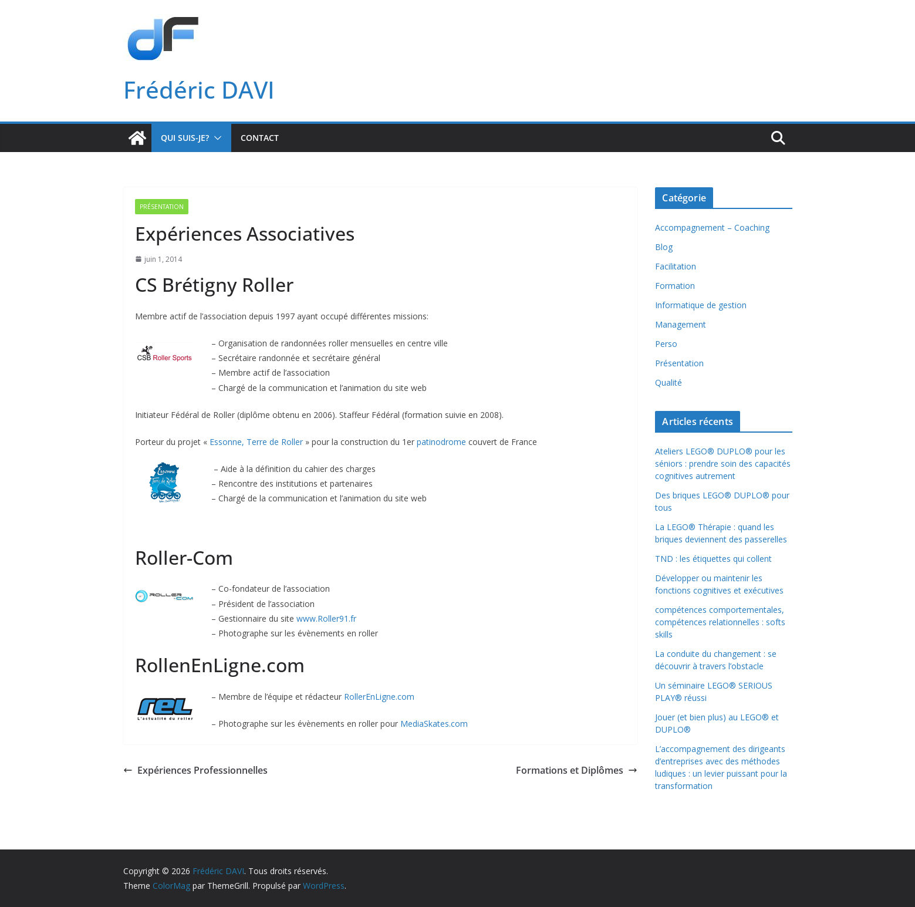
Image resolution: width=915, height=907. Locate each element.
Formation (675, 285)
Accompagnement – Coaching (712, 227)
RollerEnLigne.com (379, 696)
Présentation (162, 207)
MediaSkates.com (434, 723)
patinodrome (442, 441)
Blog (664, 246)
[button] (215, 138)
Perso (666, 343)
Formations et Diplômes (576, 770)
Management (680, 324)
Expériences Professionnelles (195, 770)
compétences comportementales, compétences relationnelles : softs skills (720, 622)
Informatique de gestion (701, 305)
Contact (260, 137)
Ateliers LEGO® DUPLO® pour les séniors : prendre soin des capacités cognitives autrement (723, 463)
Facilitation (675, 266)
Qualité (668, 382)
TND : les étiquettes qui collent (713, 558)
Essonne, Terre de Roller (256, 441)
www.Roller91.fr (326, 618)
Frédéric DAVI (199, 89)
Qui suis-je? (185, 137)
